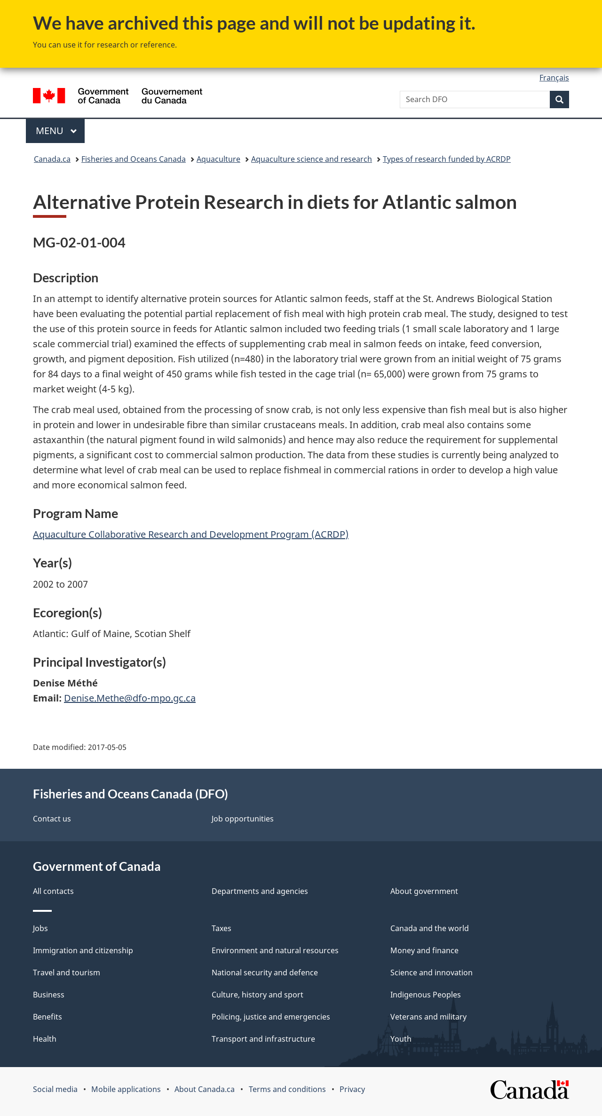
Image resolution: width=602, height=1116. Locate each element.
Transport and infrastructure (263, 1039)
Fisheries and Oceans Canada (133, 159)
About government (424, 891)
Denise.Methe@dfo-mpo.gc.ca (130, 698)
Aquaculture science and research (311, 159)
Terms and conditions (287, 1089)
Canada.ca (52, 159)
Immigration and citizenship (83, 950)
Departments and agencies (260, 891)
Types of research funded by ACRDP (447, 159)
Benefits (47, 1017)
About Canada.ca (204, 1089)
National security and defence (265, 972)
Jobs (40, 928)
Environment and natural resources (275, 950)
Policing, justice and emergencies (271, 1017)
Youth (401, 1039)
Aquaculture (218, 159)
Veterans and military (428, 1017)
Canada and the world (429, 928)
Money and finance (424, 950)
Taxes (221, 928)
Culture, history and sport (257, 994)
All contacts (53, 891)
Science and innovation (431, 972)
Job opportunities (243, 818)
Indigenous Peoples (425, 994)
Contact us (52, 818)
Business (48, 994)
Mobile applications (126, 1089)
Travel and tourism (66, 972)
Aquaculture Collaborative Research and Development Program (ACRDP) (191, 534)
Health (44, 1039)
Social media (55, 1089)
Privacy (352, 1089)
